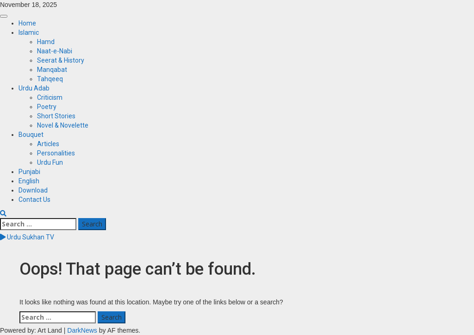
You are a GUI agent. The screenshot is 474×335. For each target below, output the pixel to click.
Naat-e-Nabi (54, 51)
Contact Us (34, 199)
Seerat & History (60, 60)
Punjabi (29, 171)
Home (27, 23)
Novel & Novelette (62, 125)
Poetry (46, 106)
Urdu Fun (50, 162)
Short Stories (56, 116)
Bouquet (31, 134)
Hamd (46, 41)
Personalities (56, 153)
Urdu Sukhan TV (27, 237)
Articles (48, 144)
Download (33, 190)
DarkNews (82, 330)
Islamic (29, 32)
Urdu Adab (34, 88)
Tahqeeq (50, 79)
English (29, 181)
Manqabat (52, 69)
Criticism (49, 97)
